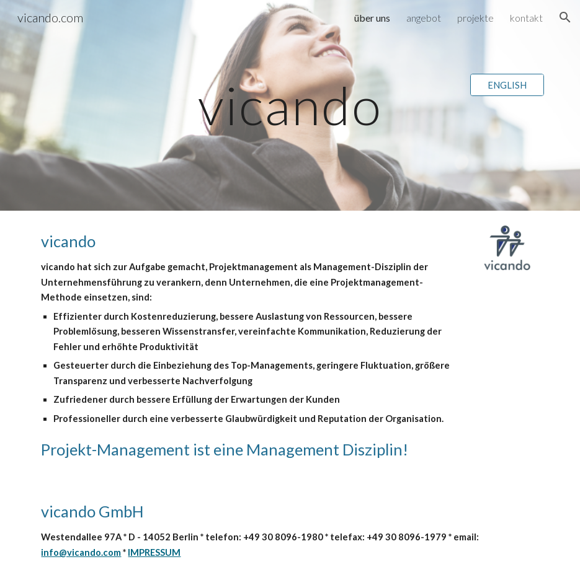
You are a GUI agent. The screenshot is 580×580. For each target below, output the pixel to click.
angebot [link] (423, 18)
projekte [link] (475, 18)
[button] (565, 17)
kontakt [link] (526, 18)
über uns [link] (372, 18)
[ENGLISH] (507, 85)
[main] (290, 105)
